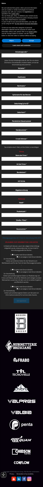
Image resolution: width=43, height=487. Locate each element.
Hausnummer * (21, 229)
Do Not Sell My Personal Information (26, 23)
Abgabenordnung (21, 190)
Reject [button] (11, 40)
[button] (40, 3)
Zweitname (21, 77)
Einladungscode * (21, 52)
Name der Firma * (21, 155)
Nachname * (21, 86)
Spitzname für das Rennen (21, 95)
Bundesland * (21, 172)
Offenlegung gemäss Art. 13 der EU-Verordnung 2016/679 (21, 238)
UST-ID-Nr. (21, 181)
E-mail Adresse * (21, 139)
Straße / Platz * (21, 220)
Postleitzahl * (21, 211)
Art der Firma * (22, 164)
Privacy (12, 474)
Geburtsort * (21, 112)
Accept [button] (31, 40)
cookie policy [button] (15, 14)
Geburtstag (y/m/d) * (21, 103)
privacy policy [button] (33, 31)
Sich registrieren (21, 300)
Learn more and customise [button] (21, 45)
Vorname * (21, 68)
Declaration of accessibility (25, 474)
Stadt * (21, 203)
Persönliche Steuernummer (21, 121)
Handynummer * (21, 130)
